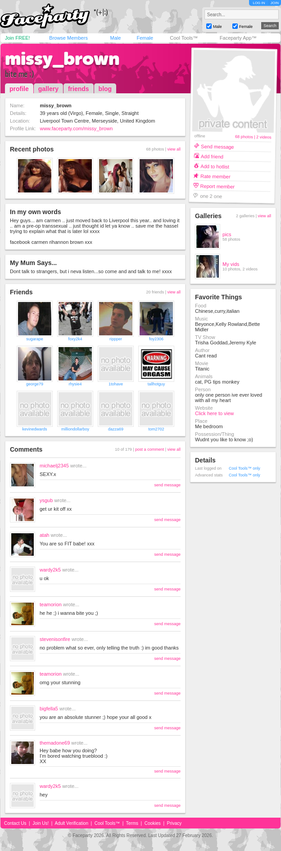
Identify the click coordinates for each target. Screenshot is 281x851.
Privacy (174, 823)
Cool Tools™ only (244, 468)
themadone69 (55, 743)
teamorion (51, 604)
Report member (217, 186)
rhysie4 (75, 384)
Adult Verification (71, 823)
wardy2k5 (50, 569)
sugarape (34, 339)
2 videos (264, 137)
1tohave (116, 384)
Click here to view (214, 413)
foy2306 (156, 339)
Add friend (212, 156)
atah (44, 535)
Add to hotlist (214, 166)
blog (105, 88)
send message (167, 485)
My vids (230, 264)
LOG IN (259, 3)
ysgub (46, 500)
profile (19, 88)
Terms (132, 823)
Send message (217, 146)
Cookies (153, 823)
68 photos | (245, 136)
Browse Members (68, 38)
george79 (34, 384)
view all (174, 149)
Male (115, 38)
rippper (115, 339)
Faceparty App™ (238, 38)
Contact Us (15, 823)
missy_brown (62, 58)
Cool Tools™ (184, 38)
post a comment (149, 449)
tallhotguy (156, 384)
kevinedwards (34, 429)
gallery (48, 88)
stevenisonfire (55, 639)
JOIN (275, 3)
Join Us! (40, 823)
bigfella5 (49, 708)
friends (78, 88)
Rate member (215, 176)
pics (226, 234)
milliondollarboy (75, 429)
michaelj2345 (54, 465)
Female (144, 38)
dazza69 (115, 429)
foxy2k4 (75, 339)
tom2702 (156, 429)
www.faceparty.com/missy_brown (76, 128)
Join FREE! (17, 38)
